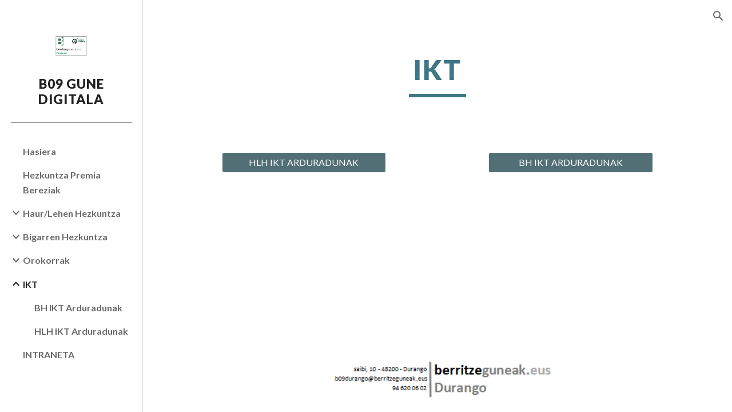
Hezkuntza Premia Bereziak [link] (62, 182)
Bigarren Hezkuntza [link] (65, 236)
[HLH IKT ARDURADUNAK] (304, 162)
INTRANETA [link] (48, 354)
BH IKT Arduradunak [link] (78, 307)
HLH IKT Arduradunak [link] (81, 331)
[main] (437, 75)
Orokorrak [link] (46, 260)
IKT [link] (30, 284)
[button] (718, 16)
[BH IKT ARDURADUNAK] (571, 162)
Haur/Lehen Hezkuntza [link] (72, 213)
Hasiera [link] (39, 151)
